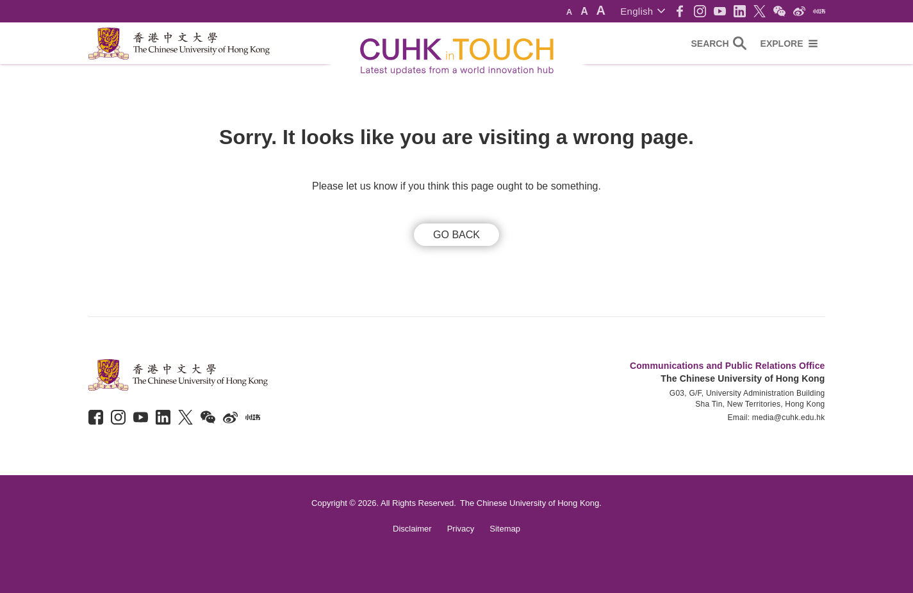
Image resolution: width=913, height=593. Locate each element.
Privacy (461, 528)
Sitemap (504, 528)
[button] (642, 11)
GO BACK (456, 234)
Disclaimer (412, 528)
